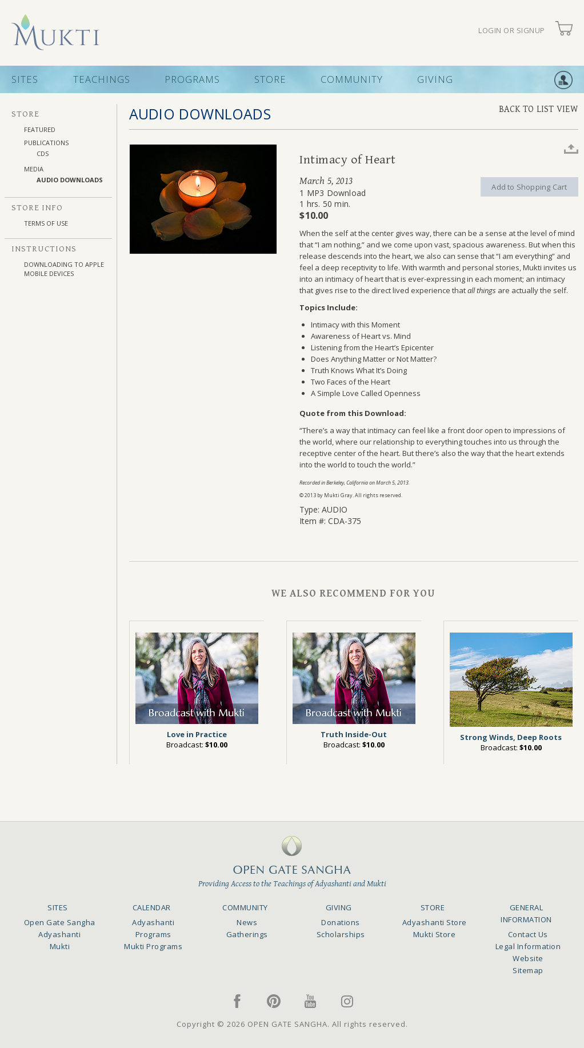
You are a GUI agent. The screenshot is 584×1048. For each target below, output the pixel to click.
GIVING (435, 79)
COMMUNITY (352, 79)
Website (528, 958)
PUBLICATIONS (46, 142)
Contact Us (528, 934)
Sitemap (528, 970)
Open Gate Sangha (59, 922)
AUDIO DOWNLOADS (70, 179)
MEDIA (33, 169)
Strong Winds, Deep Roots (511, 737)
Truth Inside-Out (354, 734)
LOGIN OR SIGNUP (511, 31)
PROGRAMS (192, 79)
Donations (340, 922)
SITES (24, 79)
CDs (43, 153)
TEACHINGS (101, 79)
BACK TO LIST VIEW (538, 109)
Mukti (60, 946)
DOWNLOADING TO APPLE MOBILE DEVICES (64, 269)
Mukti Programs (153, 946)
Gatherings (247, 934)
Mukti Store (434, 934)
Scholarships (341, 934)
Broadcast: (196, 744)
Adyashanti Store (434, 922)
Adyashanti (59, 934)
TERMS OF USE (46, 223)
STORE (270, 79)
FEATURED (39, 129)
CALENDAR (152, 907)
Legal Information (528, 946)
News (247, 922)
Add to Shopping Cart (529, 187)
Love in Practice (197, 734)
